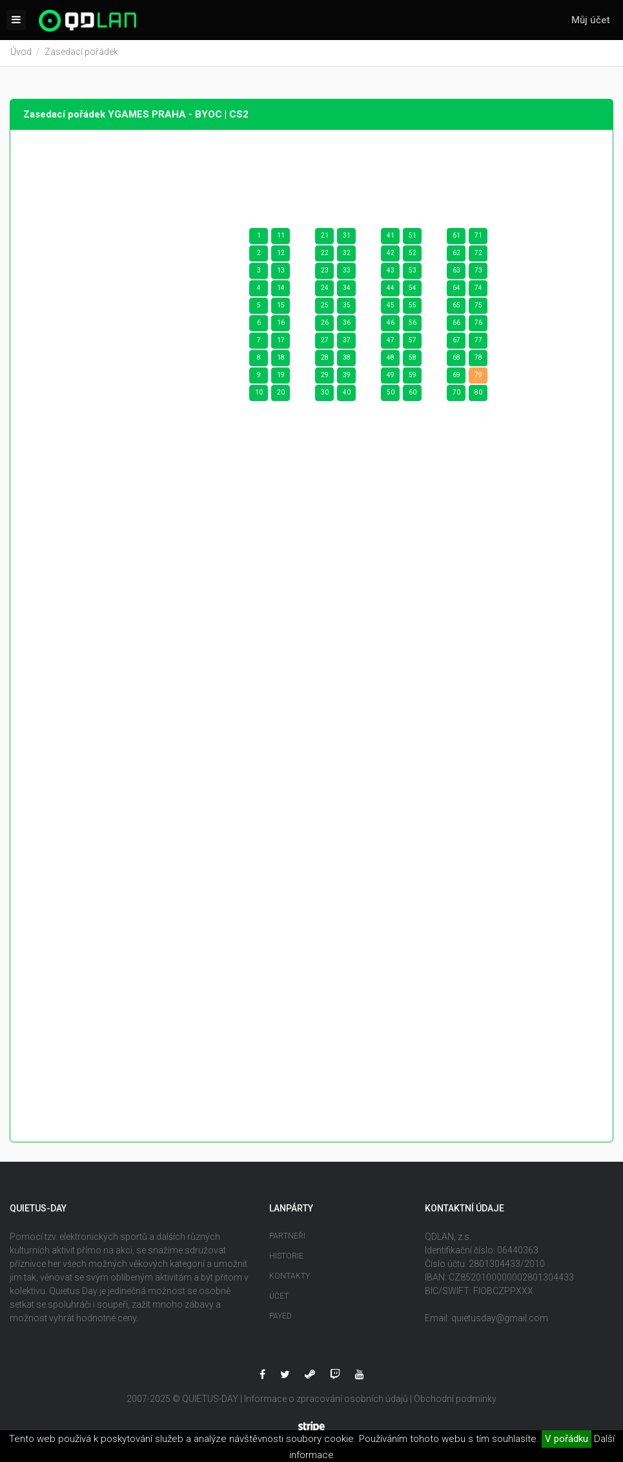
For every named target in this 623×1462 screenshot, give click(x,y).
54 (412, 289)
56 (412, 324)
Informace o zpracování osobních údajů (326, 1400)
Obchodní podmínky (455, 1400)
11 (281, 237)
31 (347, 237)
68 (456, 359)
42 (390, 254)
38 (347, 359)
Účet (279, 1297)
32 (347, 254)
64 (456, 289)
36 (347, 324)
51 (412, 237)
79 (478, 376)
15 (281, 307)
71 (478, 237)
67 (456, 341)
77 (478, 341)
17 (281, 341)
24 (325, 289)
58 (412, 359)
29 (325, 376)
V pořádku (566, 1439)
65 (456, 307)
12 (281, 254)
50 (390, 394)
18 (281, 359)
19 (281, 376)
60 (412, 394)
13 (281, 272)
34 (347, 289)
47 (390, 341)
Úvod (21, 53)
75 (478, 307)
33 (347, 272)
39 (347, 376)
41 (390, 237)
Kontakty (289, 1277)
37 (347, 341)
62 (456, 254)
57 (412, 341)
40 (347, 394)
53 (412, 272)
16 (281, 324)
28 (325, 359)
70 (456, 394)
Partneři (287, 1237)
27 (325, 341)
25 (325, 307)
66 (456, 324)
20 (281, 394)
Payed (280, 1317)
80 (478, 394)
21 (325, 237)
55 (412, 307)
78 (478, 359)
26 (325, 324)
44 (390, 289)
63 (456, 272)
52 (412, 254)
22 (325, 254)
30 (325, 394)
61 (456, 237)
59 (412, 376)
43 (390, 272)
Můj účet (590, 20)
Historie (286, 1257)
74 (478, 289)
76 (478, 324)
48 (390, 359)
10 (259, 394)
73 (478, 272)
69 (456, 376)
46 (390, 324)
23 (325, 272)
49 (390, 376)
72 (478, 254)
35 (347, 307)
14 (281, 289)
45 (390, 307)
